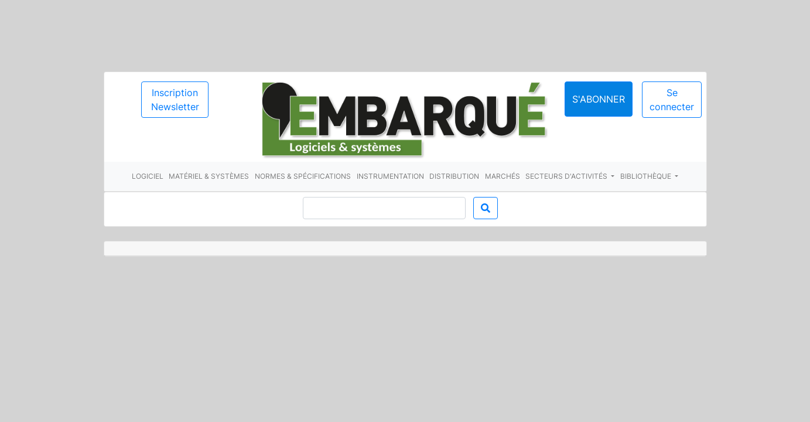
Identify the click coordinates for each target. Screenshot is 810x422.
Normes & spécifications (303, 176)
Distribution (454, 176)
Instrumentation (390, 176)
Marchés (502, 176)
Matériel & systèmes (209, 176)
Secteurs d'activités (567, 176)
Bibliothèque (646, 176)
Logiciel (147, 176)
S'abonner (598, 99)
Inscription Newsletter (175, 100)
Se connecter (672, 100)
